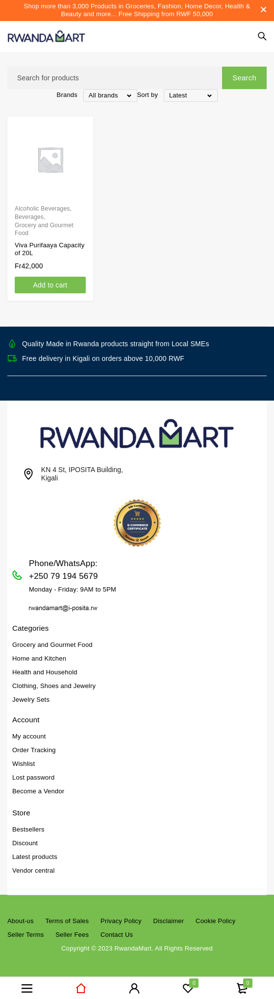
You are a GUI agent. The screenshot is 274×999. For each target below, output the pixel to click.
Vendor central (33, 870)
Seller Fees (72, 934)
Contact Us (116, 934)
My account (29, 736)
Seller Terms (25, 934)
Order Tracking (34, 750)
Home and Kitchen (39, 658)
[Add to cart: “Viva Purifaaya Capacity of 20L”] (50, 285)
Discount (25, 843)
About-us (20, 921)
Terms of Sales (67, 921)
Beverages (29, 217)
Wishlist (23, 763)
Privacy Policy (121, 921)
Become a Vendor (38, 791)
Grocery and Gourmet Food (44, 229)
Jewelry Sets (31, 699)
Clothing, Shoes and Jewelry (54, 686)
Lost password (33, 777)
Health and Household (44, 672)
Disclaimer (168, 921)
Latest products (34, 856)
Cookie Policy (215, 921)
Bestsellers (28, 829)
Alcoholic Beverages (42, 208)
